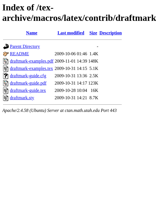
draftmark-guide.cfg (28, 75)
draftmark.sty (22, 97)
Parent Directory (25, 46)
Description (110, 32)
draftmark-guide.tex (28, 90)
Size (93, 32)
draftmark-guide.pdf (28, 83)
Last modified (70, 32)
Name (31, 32)
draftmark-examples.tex (31, 68)
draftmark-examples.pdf (31, 61)
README (19, 53)
